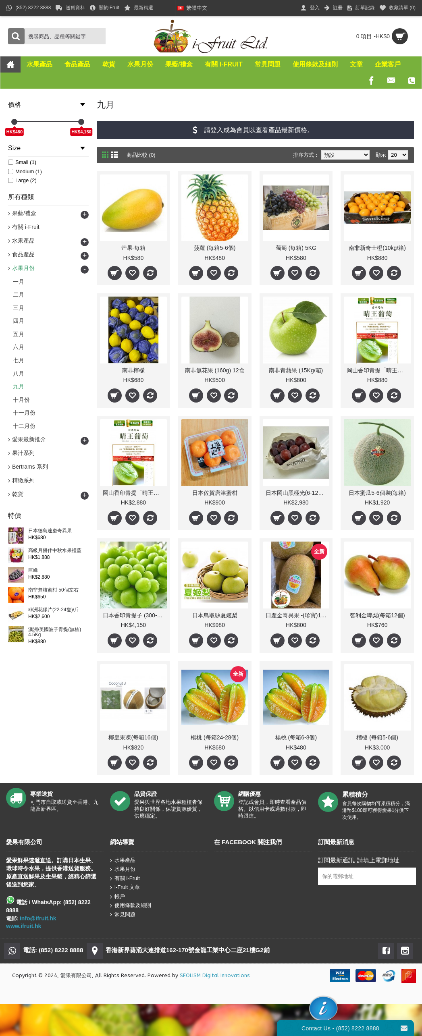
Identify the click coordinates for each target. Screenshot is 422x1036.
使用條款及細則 (130, 905)
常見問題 (122, 914)
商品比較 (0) (141, 155)
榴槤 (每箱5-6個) (377, 737)
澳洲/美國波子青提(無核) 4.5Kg (54, 632)
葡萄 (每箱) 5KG (296, 248)
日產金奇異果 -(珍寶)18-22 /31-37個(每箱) (298, 615)
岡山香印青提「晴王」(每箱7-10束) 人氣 (135, 493)
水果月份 (122, 869)
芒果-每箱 (133, 248)
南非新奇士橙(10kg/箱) (377, 248)
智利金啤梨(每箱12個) (377, 615)
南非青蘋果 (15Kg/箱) (296, 370)
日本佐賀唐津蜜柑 (214, 493)
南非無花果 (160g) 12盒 (215, 370)
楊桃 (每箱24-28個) (215, 737)
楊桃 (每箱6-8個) (296, 737)
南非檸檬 (133, 370)
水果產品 (122, 860)
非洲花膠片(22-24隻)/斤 (53, 609)
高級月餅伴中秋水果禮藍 (54, 550)
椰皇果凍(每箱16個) (133, 737)
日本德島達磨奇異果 (50, 531)
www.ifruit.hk (23, 926)
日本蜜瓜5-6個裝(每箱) (377, 493)
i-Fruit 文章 (125, 887)
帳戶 (117, 896)
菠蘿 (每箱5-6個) (214, 248)
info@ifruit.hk (38, 918)
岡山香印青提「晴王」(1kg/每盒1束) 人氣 (379, 370)
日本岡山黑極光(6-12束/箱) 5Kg (298, 493)
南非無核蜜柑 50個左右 (53, 590)
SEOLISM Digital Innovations (215, 975)
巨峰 (33, 570)
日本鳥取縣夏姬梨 (214, 615)
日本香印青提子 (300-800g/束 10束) (135, 615)
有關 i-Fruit (125, 878)
